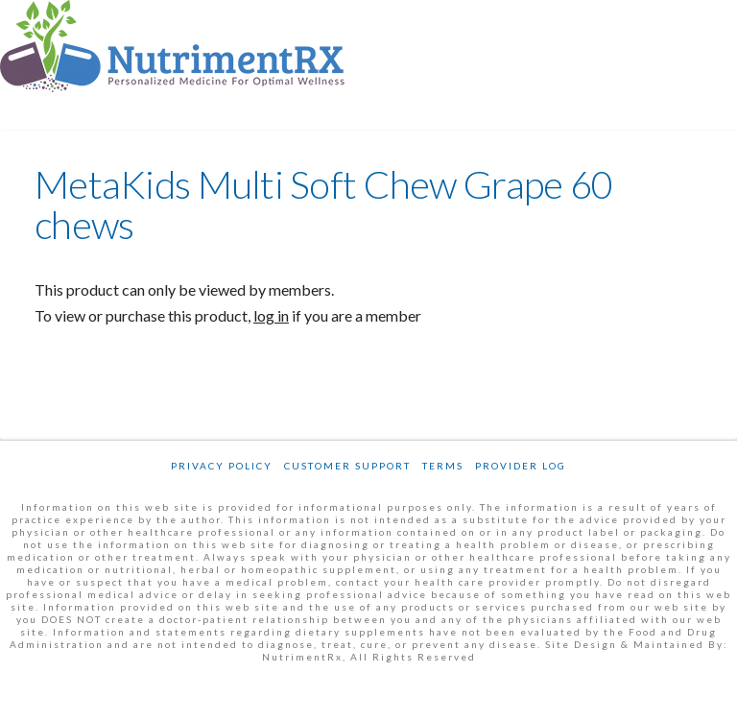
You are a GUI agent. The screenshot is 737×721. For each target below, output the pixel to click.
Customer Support (347, 465)
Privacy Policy (222, 465)
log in (271, 315)
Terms (443, 465)
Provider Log (520, 465)
